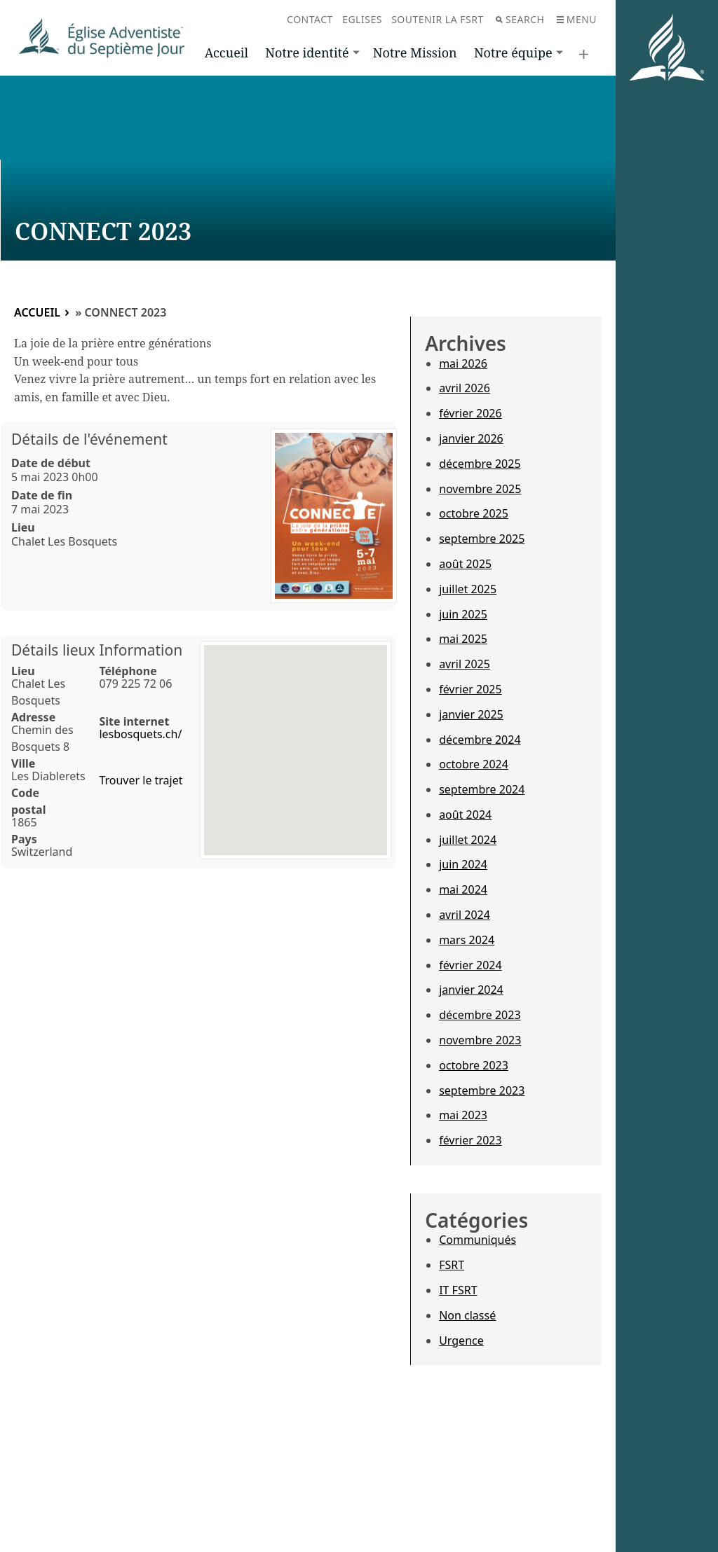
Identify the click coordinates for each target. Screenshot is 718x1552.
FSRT (451, 1265)
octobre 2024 (473, 764)
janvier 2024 (471, 989)
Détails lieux (53, 650)
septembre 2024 (481, 789)
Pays (24, 839)
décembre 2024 (479, 739)
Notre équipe (513, 52)
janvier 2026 (471, 438)
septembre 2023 (481, 1090)
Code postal (28, 801)
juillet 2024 (467, 839)
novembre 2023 (480, 1040)
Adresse (33, 717)
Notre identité (306, 52)
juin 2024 (463, 864)
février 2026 (470, 413)
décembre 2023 (479, 1015)
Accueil (226, 52)
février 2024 (470, 965)
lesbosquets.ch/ (140, 734)
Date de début (50, 463)
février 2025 (470, 689)
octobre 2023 (473, 1065)
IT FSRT (458, 1290)
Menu (577, 19)
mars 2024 (466, 940)
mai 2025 (463, 638)
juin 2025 (463, 614)
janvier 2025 (471, 714)
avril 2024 (464, 914)
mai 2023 (463, 1115)
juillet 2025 (467, 589)
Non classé (467, 1315)
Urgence (461, 1340)
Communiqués (477, 1239)
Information (140, 650)
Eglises (362, 19)
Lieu (23, 527)
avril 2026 (464, 388)
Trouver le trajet (140, 780)
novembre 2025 (480, 489)
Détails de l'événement (89, 439)
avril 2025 (464, 664)
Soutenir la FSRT (437, 19)
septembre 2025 (481, 538)
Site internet (134, 721)
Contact (310, 19)
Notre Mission (415, 52)
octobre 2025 (473, 513)
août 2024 (465, 814)
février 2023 (470, 1140)
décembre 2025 (479, 463)
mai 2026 (463, 363)
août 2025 (465, 563)
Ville (23, 763)
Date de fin (41, 495)
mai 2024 (463, 889)
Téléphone (127, 671)
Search (520, 19)
